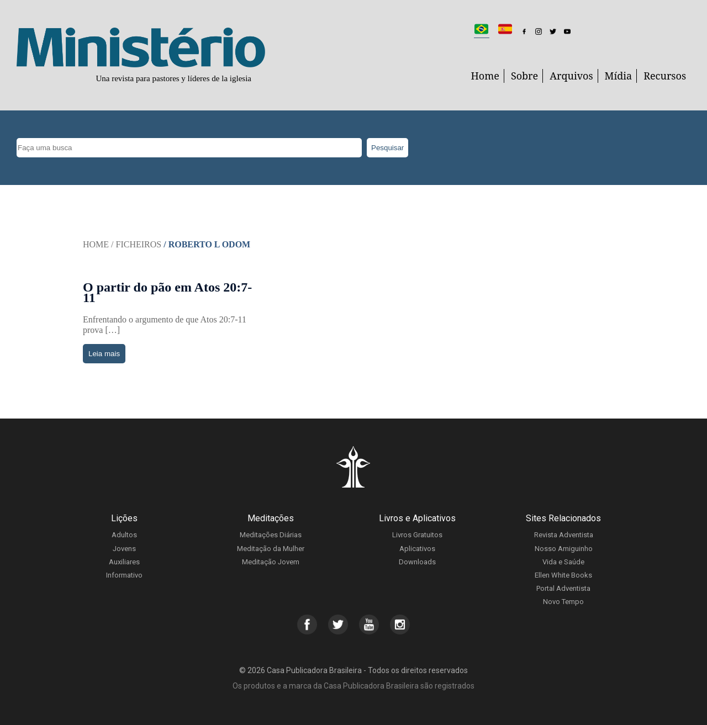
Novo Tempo (563, 601)
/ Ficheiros (136, 244)
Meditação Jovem (270, 562)
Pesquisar (387, 148)
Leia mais (104, 354)
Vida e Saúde (563, 562)
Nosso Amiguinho (564, 548)
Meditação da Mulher (270, 548)
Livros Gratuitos (417, 535)
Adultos (124, 535)
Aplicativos (417, 548)
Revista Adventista (563, 535)
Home (485, 75)
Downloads (417, 562)
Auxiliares (124, 562)
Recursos (664, 75)
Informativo (124, 575)
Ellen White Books (563, 575)
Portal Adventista (563, 588)
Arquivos (571, 75)
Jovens (124, 548)
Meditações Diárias (271, 535)
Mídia (618, 75)
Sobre (524, 75)
